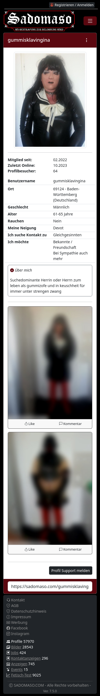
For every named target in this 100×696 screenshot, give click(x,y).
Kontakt (15, 599)
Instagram (17, 633)
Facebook (17, 628)
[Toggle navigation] (90, 20)
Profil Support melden (70, 570)
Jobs (15, 652)
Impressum (18, 616)
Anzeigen (19, 663)
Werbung (16, 622)
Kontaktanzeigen (26, 658)
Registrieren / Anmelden (71, 4)
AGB (12, 605)
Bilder (16, 646)
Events (17, 669)
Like (30, 424)
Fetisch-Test (21, 675)
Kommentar (70, 424)
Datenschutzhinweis (26, 611)
